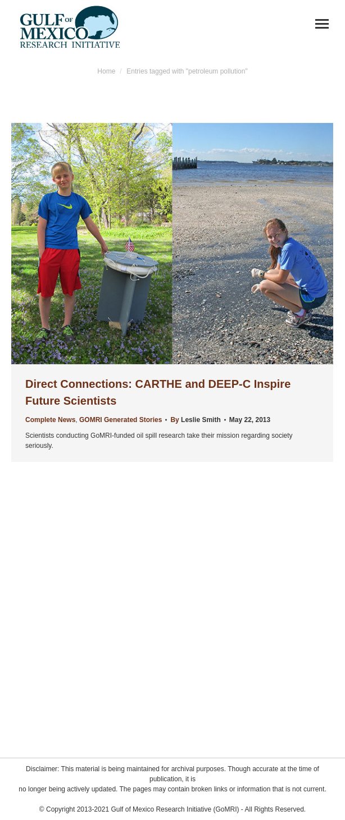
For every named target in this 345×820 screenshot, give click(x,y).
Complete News (50, 420)
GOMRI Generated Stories (120, 420)
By (195, 420)
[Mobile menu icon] (322, 23)
